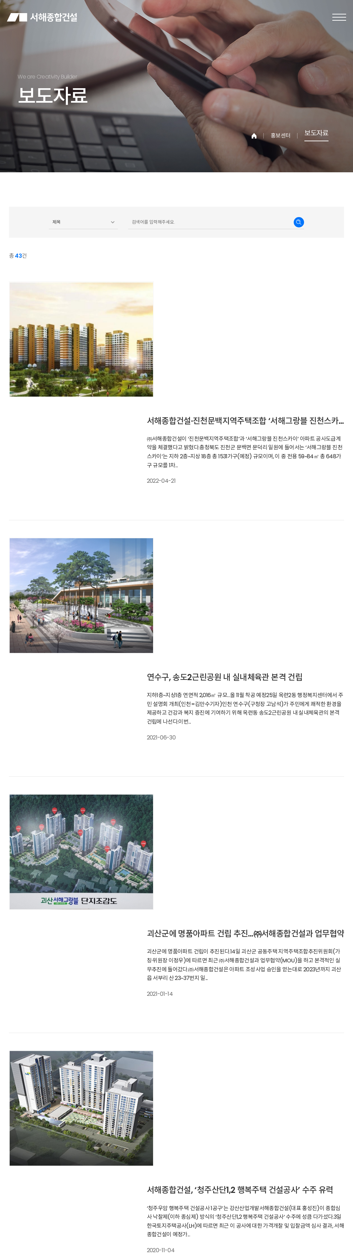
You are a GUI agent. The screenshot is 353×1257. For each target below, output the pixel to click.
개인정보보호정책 (35, 1187)
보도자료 (316, 133)
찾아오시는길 (129, 1187)
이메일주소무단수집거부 (84, 1187)
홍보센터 (280, 136)
